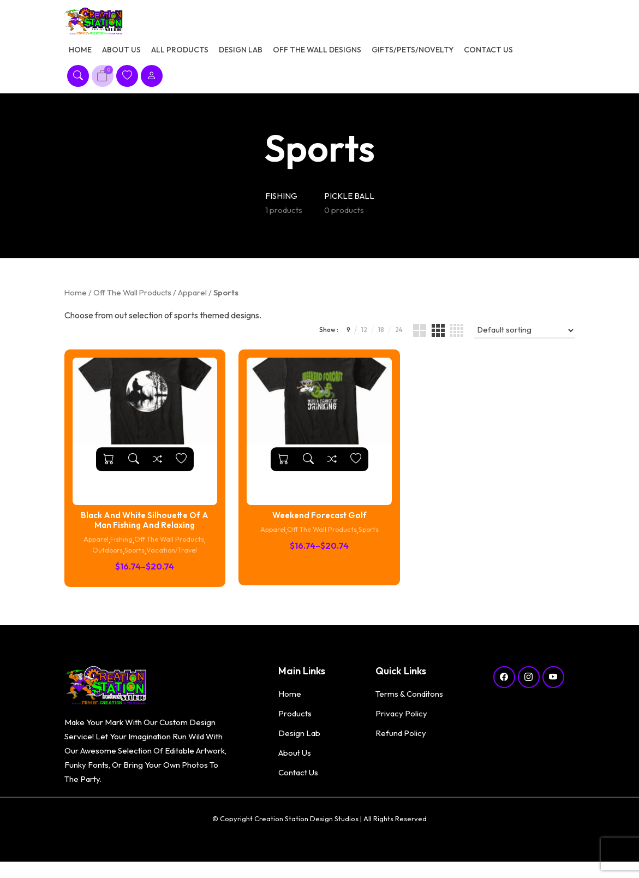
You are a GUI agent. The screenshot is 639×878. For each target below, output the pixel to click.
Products (295, 721)
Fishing (120, 548)
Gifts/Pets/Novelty (412, 53)
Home (80, 53)
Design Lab (240, 53)
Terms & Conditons (409, 702)
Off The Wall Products (132, 300)
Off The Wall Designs (317, 53)
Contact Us (488, 53)
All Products (179, 53)
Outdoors (104, 559)
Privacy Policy (401, 721)
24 (394, 338)
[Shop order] (523, 338)
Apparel (192, 300)
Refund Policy (400, 741)
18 (374, 338)
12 (356, 338)
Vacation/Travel (175, 559)
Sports (134, 559)
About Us (121, 53)
